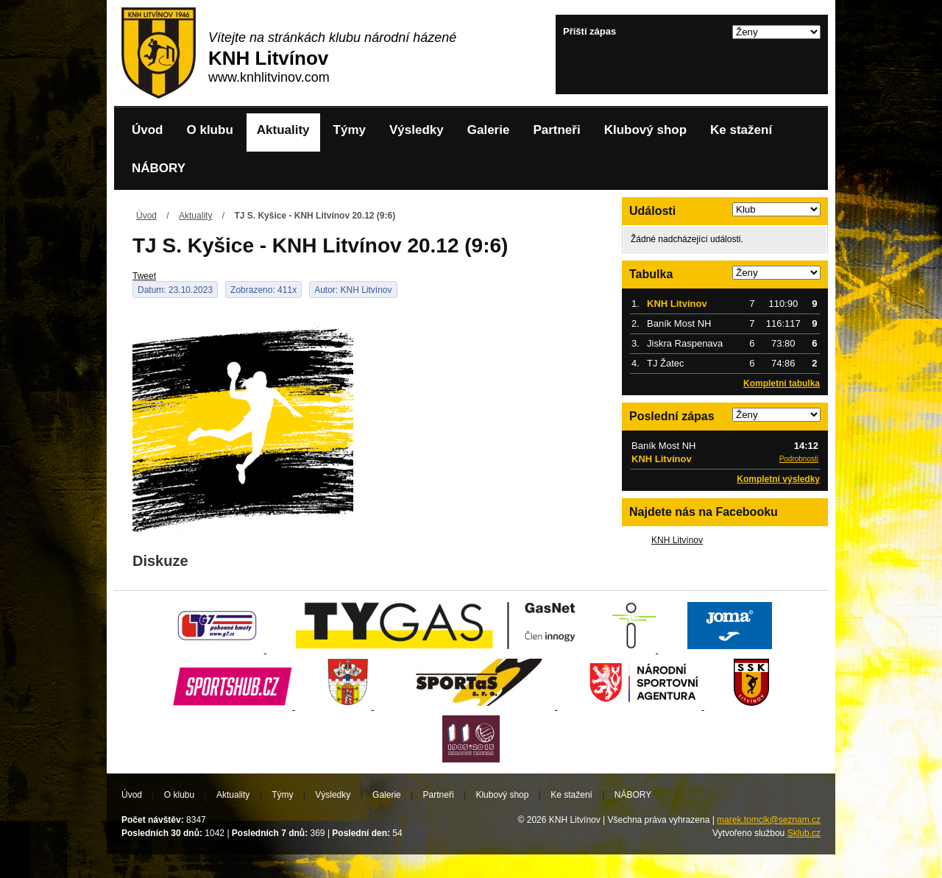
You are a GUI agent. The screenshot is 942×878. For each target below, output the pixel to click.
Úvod (147, 130)
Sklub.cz (804, 833)
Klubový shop (645, 130)
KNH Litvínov (677, 540)
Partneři (556, 130)
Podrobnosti (798, 459)
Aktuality (283, 130)
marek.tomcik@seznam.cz (769, 820)
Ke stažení (741, 130)
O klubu (210, 130)
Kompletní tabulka (781, 383)
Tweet (144, 276)
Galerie (488, 130)
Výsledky (416, 130)
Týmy (349, 130)
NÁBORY (158, 168)
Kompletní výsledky (778, 479)
